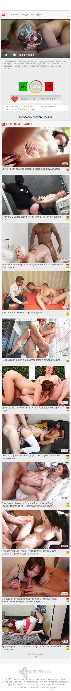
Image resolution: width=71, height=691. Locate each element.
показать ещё (35, 654)
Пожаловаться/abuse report (43, 687)
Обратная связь (14, 684)
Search (65, 5)
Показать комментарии (35, 116)
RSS (41, 684)
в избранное (35, 99)
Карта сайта (30, 684)
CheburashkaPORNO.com (36, 6)
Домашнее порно (27, 109)
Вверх (63, 646)
